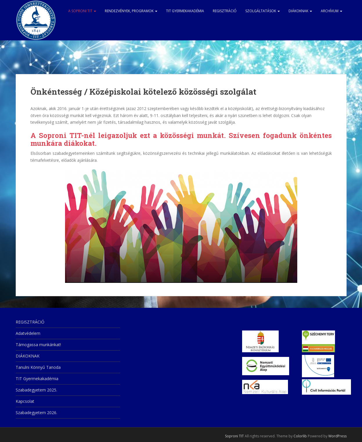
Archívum (331, 10)
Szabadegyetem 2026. (36, 412)
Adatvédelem (28, 333)
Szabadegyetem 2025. (36, 390)
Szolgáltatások (262, 10)
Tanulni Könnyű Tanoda (38, 367)
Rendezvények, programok (131, 10)
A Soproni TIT (82, 10)
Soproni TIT (234, 436)
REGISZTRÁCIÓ (225, 10)
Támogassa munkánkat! (38, 344)
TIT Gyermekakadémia (185, 10)
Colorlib (300, 436)
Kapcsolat (25, 401)
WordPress (337, 436)
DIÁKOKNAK (300, 10)
